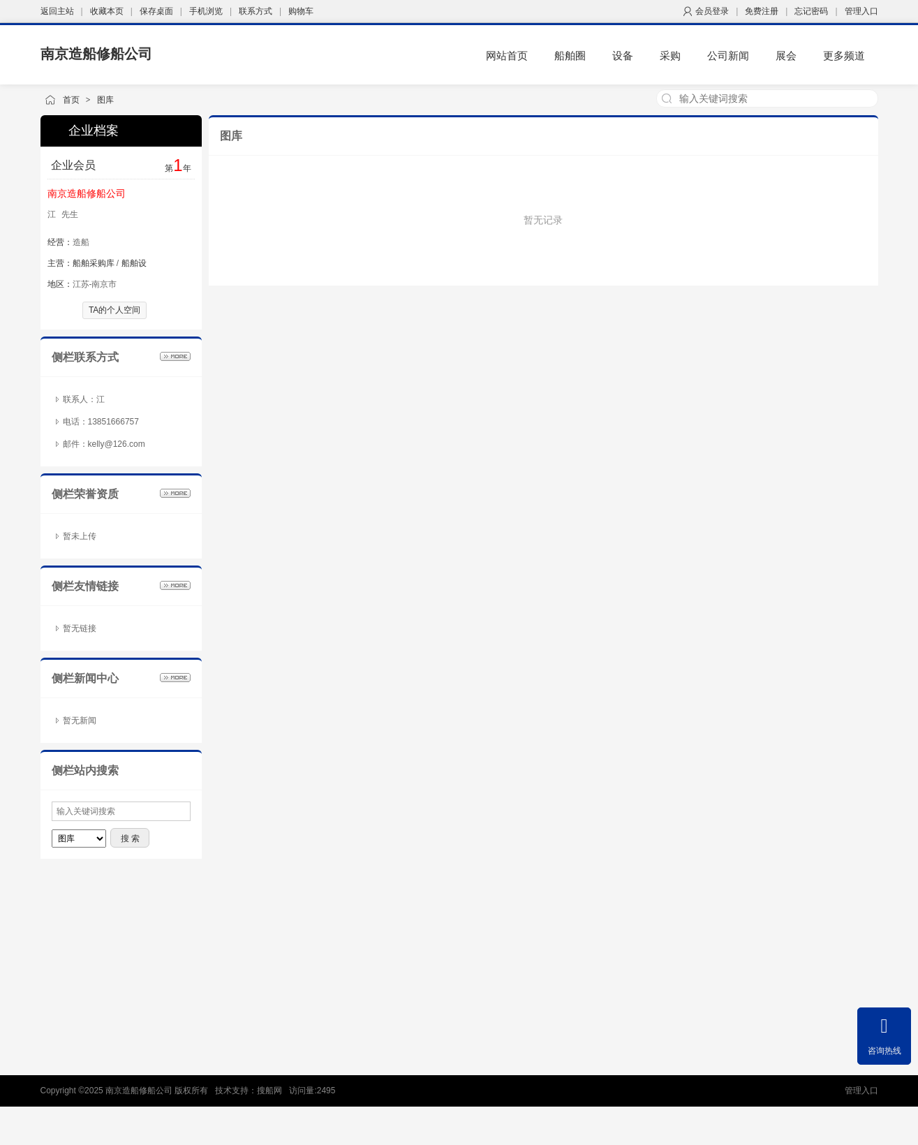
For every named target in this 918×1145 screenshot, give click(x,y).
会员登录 (712, 11)
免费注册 (761, 11)
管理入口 (861, 11)
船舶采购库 (93, 263)
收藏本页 (107, 11)
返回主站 (57, 11)
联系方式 (255, 11)
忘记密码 (811, 11)
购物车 (300, 11)
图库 (105, 100)
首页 (71, 100)
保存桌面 (156, 11)
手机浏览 (206, 11)
